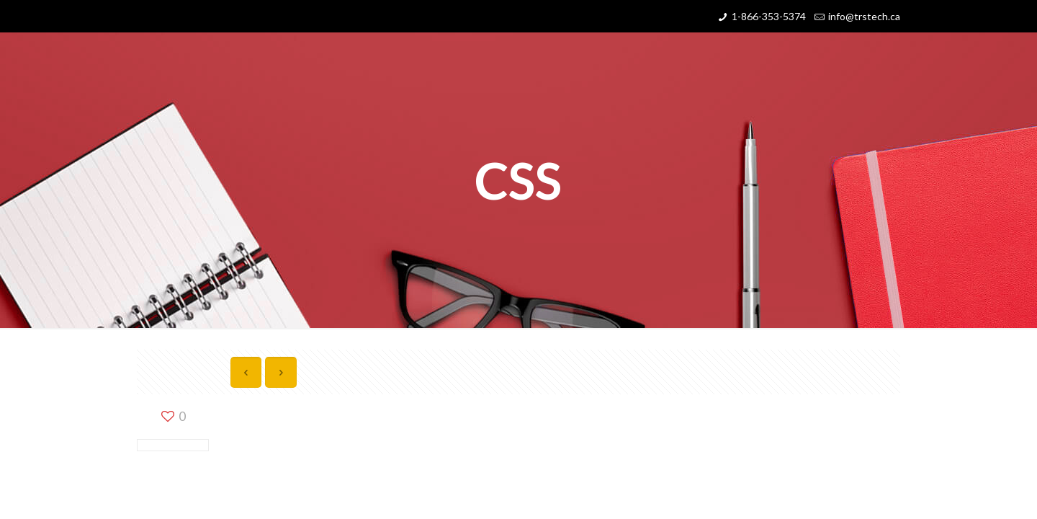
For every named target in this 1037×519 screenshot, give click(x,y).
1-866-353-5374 (769, 16)
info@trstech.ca (864, 16)
